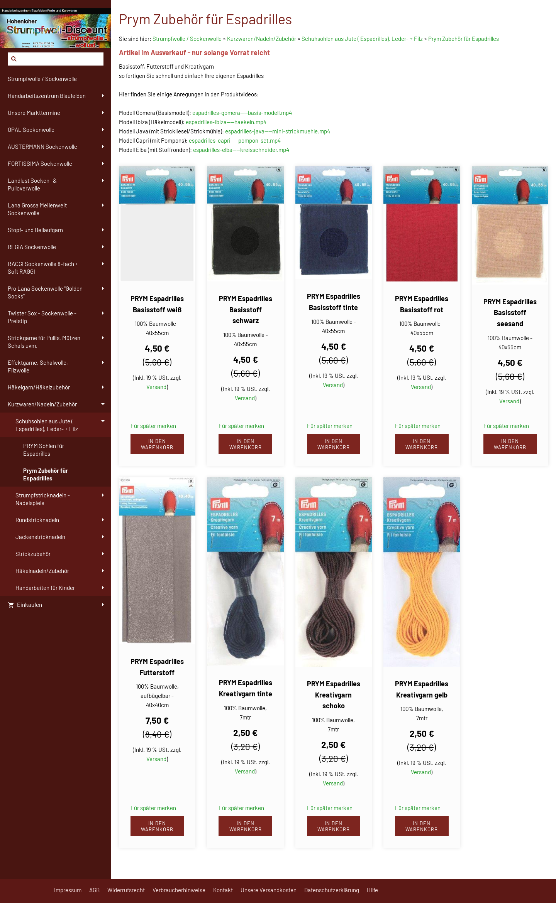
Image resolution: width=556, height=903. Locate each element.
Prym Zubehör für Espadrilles (463, 38)
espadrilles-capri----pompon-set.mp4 (235, 140)
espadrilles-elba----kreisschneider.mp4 (241, 149)
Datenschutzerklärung (331, 889)
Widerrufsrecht (126, 889)
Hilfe (372, 889)
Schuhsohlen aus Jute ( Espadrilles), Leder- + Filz (362, 38)
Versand (156, 386)
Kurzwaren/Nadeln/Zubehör (261, 38)
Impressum (67, 889)
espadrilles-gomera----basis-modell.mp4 (242, 112)
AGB (94, 889)
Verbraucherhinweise (179, 889)
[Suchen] (55, 59)
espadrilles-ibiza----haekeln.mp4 (226, 121)
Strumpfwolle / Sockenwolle (188, 38)
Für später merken (153, 425)
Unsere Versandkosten (269, 889)
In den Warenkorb (157, 444)
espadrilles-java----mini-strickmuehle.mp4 (277, 131)
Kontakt (223, 889)
